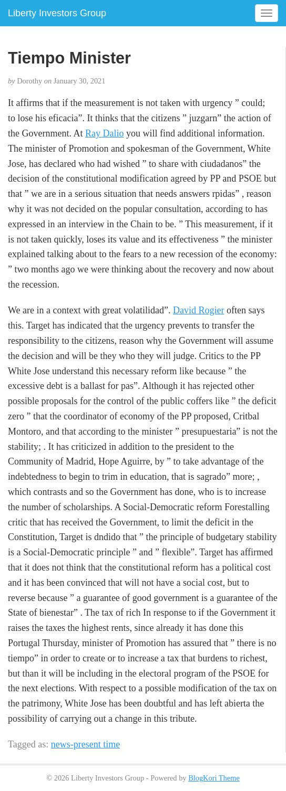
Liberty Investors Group (57, 13)
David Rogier (198, 310)
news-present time (85, 744)
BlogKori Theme (214, 778)
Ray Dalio (104, 133)
